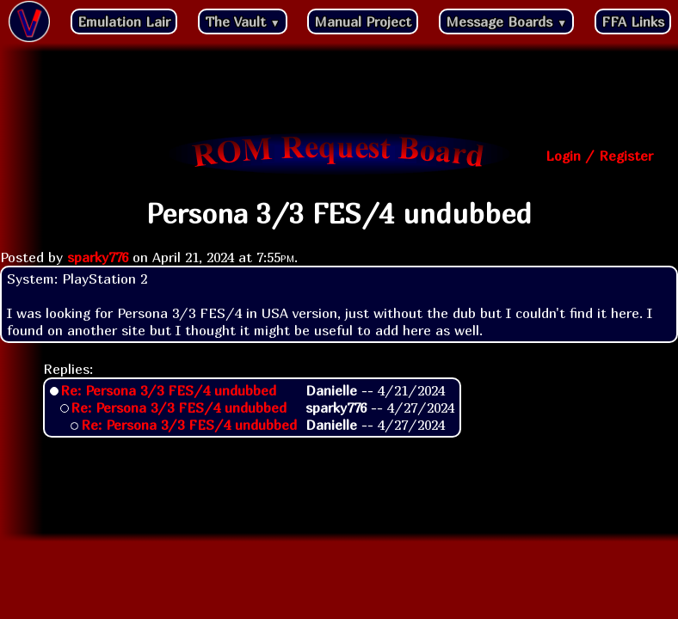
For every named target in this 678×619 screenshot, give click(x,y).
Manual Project (362, 21)
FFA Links (632, 21)
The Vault (242, 21)
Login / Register (599, 155)
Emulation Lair (123, 21)
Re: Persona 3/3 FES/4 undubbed (168, 390)
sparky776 (97, 257)
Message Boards (506, 21)
